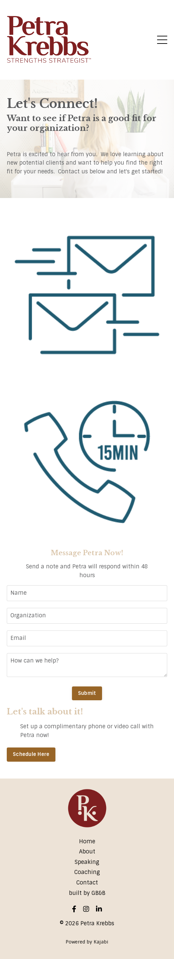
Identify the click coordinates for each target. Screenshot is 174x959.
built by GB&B (87, 893)
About (87, 851)
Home (87, 841)
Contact (87, 882)
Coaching (87, 872)
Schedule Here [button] (31, 754)
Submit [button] (87, 693)
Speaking (87, 862)
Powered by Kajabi (87, 942)
